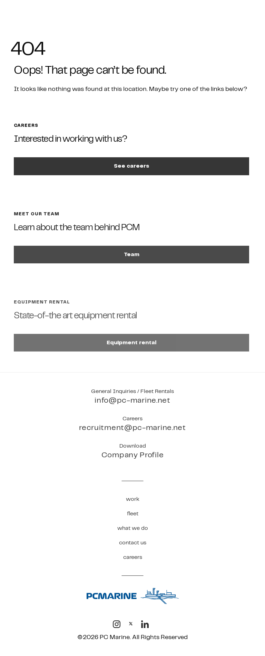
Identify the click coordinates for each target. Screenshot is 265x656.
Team (131, 254)
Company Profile (132, 455)
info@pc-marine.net (132, 400)
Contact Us (132, 542)
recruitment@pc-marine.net (132, 427)
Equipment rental (131, 342)
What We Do (132, 528)
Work (132, 499)
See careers (131, 166)
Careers (132, 557)
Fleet (132, 513)
